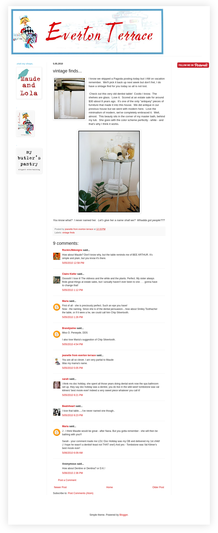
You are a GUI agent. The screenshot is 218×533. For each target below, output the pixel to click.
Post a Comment (67, 480)
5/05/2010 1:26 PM (72, 317)
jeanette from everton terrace (79, 355)
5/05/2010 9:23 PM (72, 415)
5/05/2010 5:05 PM (72, 368)
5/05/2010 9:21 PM (72, 395)
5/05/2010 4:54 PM (72, 344)
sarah (65, 379)
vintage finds (68, 232)
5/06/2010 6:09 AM (72, 452)
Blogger (123, 514)
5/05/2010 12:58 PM (73, 263)
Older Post (158, 487)
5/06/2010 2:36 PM (72, 473)
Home (109, 487)
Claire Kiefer (69, 274)
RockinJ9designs (72, 250)
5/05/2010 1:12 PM (72, 290)
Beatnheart (68, 406)
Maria (65, 301)
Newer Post (60, 487)
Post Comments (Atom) (80, 493)
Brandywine (69, 328)
